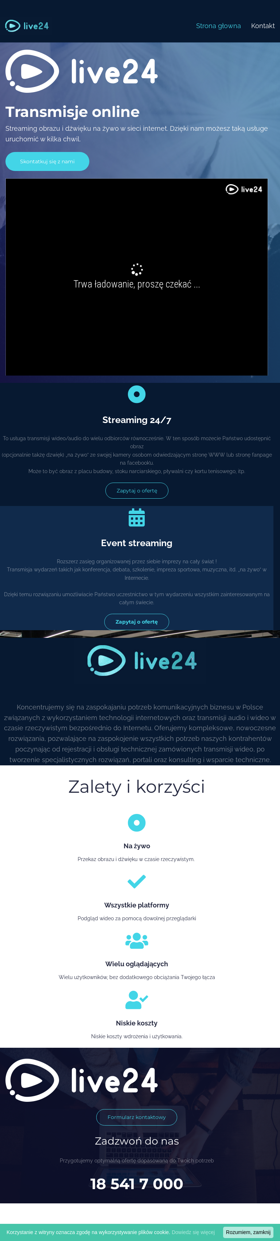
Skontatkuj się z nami (47, 161)
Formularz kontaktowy (137, 1117)
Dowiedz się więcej (193, 1232)
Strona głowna (218, 26)
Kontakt (263, 26)
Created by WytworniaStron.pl (227, 1230)
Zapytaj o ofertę (137, 490)
